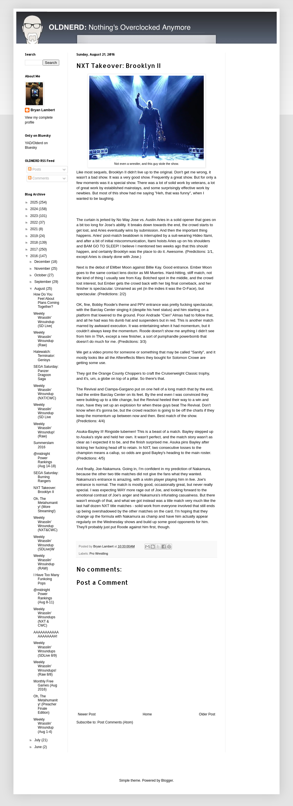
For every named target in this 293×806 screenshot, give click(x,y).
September (43, 282)
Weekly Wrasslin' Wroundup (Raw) (43, 338)
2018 (34, 242)
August (40, 289)
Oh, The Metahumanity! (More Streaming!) (45, 505)
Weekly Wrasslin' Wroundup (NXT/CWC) (44, 392)
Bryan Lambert (43, 110)
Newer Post (87, 714)
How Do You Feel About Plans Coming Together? (46, 300)
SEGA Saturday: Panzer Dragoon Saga (45, 373)
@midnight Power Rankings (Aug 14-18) (44, 460)
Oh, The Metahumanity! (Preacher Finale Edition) (45, 704)
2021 (34, 229)
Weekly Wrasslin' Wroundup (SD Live (43, 411)
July (37, 740)
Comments (38, 178)
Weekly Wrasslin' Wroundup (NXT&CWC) (45, 524)
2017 (34, 249)
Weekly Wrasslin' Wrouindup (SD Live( (43, 320)
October (40, 275)
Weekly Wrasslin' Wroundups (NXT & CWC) (44, 617)
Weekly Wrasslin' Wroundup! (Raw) (43, 430)
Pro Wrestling (99, 553)
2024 (34, 209)
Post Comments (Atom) (115, 722)
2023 (34, 216)
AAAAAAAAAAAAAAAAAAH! (46, 634)
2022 (34, 222)
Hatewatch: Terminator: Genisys (44, 356)
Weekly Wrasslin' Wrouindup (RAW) (43, 562)
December (42, 262)
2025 (34, 202)
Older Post (207, 714)
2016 (34, 256)
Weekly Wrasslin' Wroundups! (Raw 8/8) (44, 668)
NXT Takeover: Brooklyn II (44, 490)
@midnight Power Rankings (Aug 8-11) (43, 596)
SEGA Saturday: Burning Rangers (45, 477)
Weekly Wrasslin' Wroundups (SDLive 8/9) (45, 649)
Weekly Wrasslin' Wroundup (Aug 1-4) (43, 725)
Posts (34, 169)
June (38, 747)
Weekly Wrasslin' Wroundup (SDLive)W (43, 543)
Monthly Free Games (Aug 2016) (45, 685)
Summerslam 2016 (43, 445)
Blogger (167, 780)
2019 (34, 236)
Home (147, 714)
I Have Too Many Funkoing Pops (46, 579)
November (42, 269)
